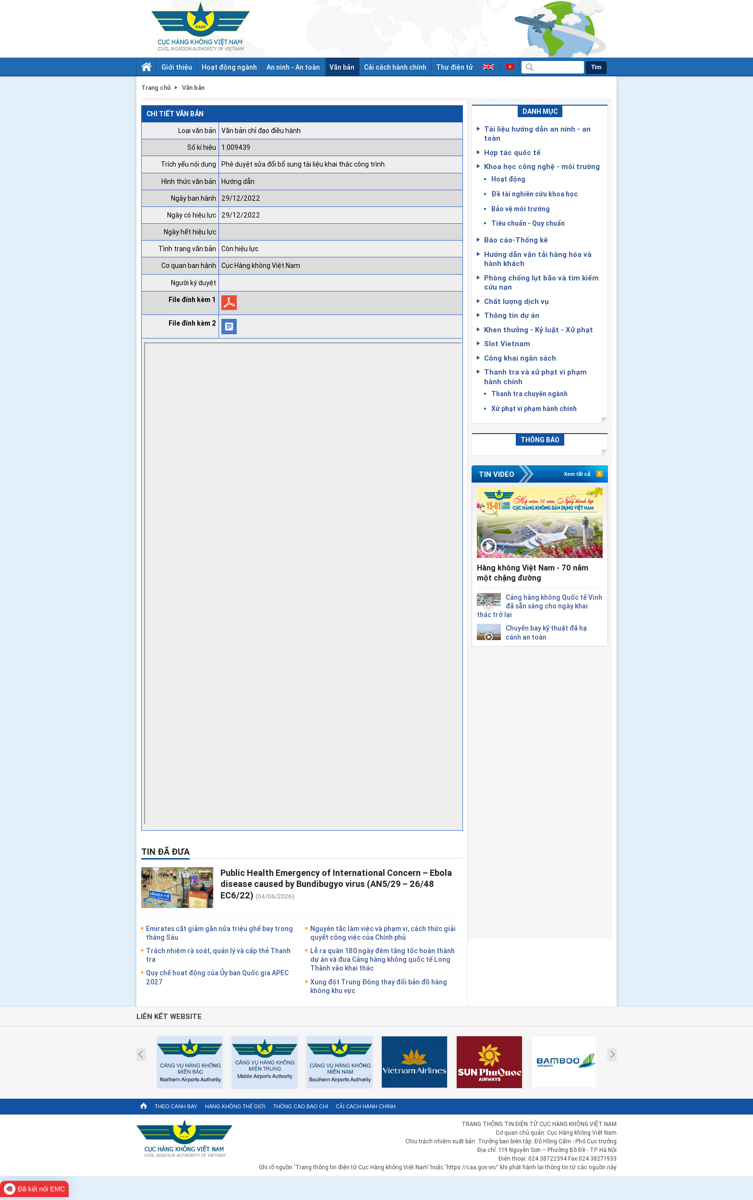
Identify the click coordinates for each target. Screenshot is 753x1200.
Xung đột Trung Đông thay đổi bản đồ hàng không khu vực (378, 986)
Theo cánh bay (176, 1106)
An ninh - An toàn (293, 67)
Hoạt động (508, 178)
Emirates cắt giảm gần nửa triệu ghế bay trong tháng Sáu (219, 933)
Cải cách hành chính (395, 67)
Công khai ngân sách (520, 358)
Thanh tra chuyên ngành (529, 393)
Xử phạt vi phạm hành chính (534, 408)
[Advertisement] (540, 791)
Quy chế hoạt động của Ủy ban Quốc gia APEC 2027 (217, 977)
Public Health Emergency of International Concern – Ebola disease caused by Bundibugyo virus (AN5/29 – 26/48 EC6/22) (336, 884)
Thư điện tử (454, 67)
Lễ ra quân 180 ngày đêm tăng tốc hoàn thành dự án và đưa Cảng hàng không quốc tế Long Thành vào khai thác (382, 959)
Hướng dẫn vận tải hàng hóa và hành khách (538, 258)
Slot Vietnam (507, 343)
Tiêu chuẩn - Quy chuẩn (528, 223)
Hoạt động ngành (229, 67)
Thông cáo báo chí (300, 1106)
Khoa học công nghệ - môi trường (542, 166)
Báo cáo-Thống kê (516, 239)
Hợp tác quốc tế (512, 152)
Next (612, 1054)
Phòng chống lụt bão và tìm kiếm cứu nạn (541, 282)
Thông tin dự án (511, 315)
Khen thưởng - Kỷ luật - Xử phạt (538, 329)
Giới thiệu (176, 67)
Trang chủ (155, 88)
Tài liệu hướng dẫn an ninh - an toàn (537, 133)
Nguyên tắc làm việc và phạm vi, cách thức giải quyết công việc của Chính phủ (383, 933)
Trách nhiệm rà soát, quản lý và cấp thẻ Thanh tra (218, 955)
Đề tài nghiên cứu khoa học (534, 193)
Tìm (596, 67)
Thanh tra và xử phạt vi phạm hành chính (535, 376)
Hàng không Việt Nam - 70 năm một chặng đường (532, 572)
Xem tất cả (577, 474)
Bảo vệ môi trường (520, 208)
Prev (140, 1054)
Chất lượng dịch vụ (516, 301)
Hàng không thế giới (235, 1106)
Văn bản (341, 67)
